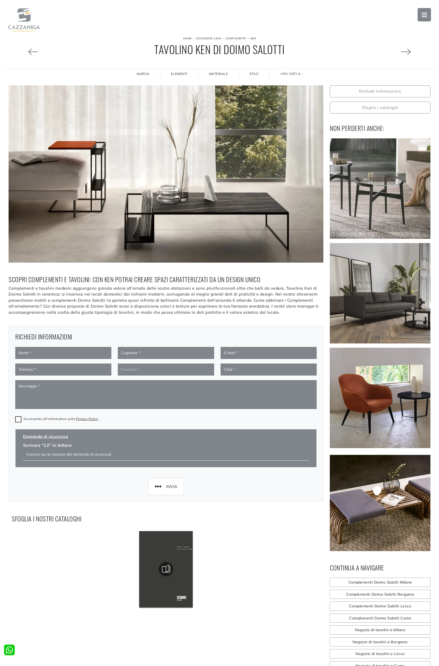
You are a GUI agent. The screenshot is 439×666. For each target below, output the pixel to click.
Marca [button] (143, 74)
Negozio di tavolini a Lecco (380, 653)
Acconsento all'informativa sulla (60, 367)
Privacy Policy (87, 367)
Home (187, 38)
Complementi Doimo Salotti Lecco (380, 606)
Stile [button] (254, 74)
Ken (253, 38)
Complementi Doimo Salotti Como (380, 618)
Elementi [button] (179, 74)
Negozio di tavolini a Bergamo (380, 641)
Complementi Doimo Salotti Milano (380, 582)
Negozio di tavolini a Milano (380, 629)
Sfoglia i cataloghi (380, 107)
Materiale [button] (218, 74)
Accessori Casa (208, 38)
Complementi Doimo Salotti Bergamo (380, 594)
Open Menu (424, 14)
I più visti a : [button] (291, 74)
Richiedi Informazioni (380, 91)
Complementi (236, 38)
